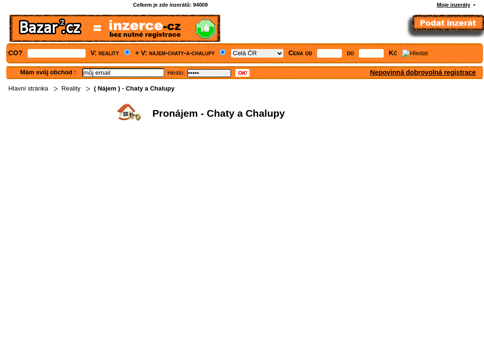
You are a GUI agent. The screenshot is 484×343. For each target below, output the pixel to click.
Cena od (300, 53)
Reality (70, 88)
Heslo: (176, 72)
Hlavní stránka (28, 88)
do (350, 53)
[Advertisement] (242, 198)
